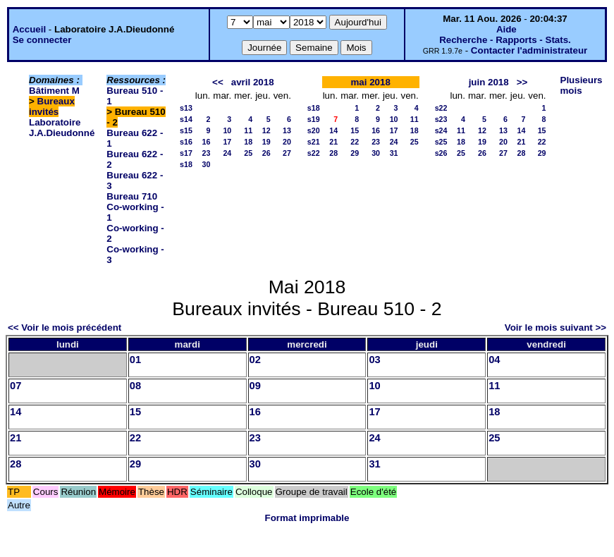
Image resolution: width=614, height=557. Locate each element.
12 (266, 130)
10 (227, 130)
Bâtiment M (54, 90)
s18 (186, 164)
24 (227, 153)
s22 (313, 153)
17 (227, 141)
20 (287, 141)
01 (135, 359)
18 (248, 141)
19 (266, 141)
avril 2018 (252, 82)
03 (374, 359)
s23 (441, 119)
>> (522, 82)
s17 (186, 153)
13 (287, 130)
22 (354, 141)
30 (206, 164)
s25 (441, 141)
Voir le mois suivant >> (555, 327)
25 (248, 153)
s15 (186, 130)
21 (333, 141)
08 (135, 385)
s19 (313, 119)
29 (354, 153)
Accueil (29, 29)
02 (255, 359)
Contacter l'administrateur (529, 50)
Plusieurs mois (581, 85)
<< (217, 82)
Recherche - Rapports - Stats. (505, 40)
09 (255, 385)
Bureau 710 (131, 196)
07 (15, 385)
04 (494, 359)
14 (333, 130)
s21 (313, 141)
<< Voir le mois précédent (64, 327)
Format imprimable (307, 518)
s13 (186, 108)
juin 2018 (489, 82)
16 (206, 141)
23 (206, 153)
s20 (313, 130)
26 (266, 153)
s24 (441, 130)
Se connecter (42, 40)
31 (394, 153)
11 (248, 130)
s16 (186, 141)
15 (354, 130)
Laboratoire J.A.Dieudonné (61, 127)
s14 (186, 119)
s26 (441, 153)
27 (287, 153)
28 (333, 153)
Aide (506, 29)
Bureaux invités (52, 106)
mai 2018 (371, 82)
